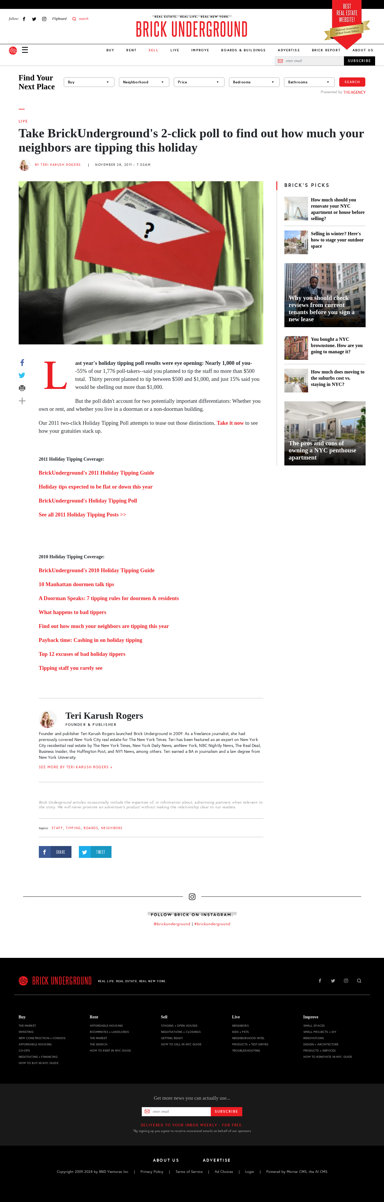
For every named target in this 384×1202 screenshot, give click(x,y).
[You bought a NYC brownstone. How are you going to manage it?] (296, 348)
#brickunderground (212, 924)
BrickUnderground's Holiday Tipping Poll (88, 501)
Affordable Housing (35, 1044)
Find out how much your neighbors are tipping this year (104, 626)
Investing (26, 1032)
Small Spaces (314, 1026)
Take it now (230, 423)
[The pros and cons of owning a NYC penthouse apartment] (325, 433)
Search (352, 82)
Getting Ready (172, 1038)
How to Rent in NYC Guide (110, 1050)
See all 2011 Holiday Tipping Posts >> (82, 515)
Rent (131, 50)
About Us (363, 50)
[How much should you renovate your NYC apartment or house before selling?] (296, 209)
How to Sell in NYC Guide (181, 1044)
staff (57, 828)
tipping (73, 828)
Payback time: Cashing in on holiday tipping (91, 640)
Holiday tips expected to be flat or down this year (96, 487)
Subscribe (226, 1111)
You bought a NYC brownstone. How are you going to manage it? (337, 345)
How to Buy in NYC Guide (38, 1063)
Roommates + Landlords (109, 1032)
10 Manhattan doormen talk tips (76, 584)
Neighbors (112, 828)
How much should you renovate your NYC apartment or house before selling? (338, 209)
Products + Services (319, 1050)
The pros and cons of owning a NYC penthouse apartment (322, 450)
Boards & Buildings (243, 50)
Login (249, 1171)
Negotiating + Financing (38, 1057)
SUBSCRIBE (359, 60)
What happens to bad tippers (72, 612)
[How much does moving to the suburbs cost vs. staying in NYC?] (296, 380)
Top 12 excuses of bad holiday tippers (82, 654)
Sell (164, 1017)
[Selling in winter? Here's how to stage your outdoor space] (296, 242)
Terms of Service (189, 1171)
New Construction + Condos (42, 1038)
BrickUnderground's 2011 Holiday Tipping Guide (96, 473)
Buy (110, 50)
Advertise (289, 50)
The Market (27, 1026)
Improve (200, 50)
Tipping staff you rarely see (71, 668)
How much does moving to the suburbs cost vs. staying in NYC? (337, 378)
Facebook (24, 19)
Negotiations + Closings (181, 1032)
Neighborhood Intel (248, 1038)
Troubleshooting (246, 1050)
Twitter (34, 19)
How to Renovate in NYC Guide (327, 1057)
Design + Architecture (321, 1044)
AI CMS (321, 1171)
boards (91, 828)
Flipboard (59, 19)
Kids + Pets (240, 1032)
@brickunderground (172, 924)
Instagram (44, 19)
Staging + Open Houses (179, 1026)
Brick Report (326, 50)
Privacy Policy (152, 1171)
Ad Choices (224, 1171)
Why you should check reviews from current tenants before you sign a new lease (322, 308)
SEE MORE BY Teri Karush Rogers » (76, 767)
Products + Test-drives (250, 1044)
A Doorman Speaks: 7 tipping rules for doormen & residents (109, 598)
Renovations (313, 1038)
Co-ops (24, 1050)
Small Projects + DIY (320, 1032)
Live (175, 50)
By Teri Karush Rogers (58, 165)
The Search (98, 1044)
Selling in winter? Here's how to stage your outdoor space (337, 240)
